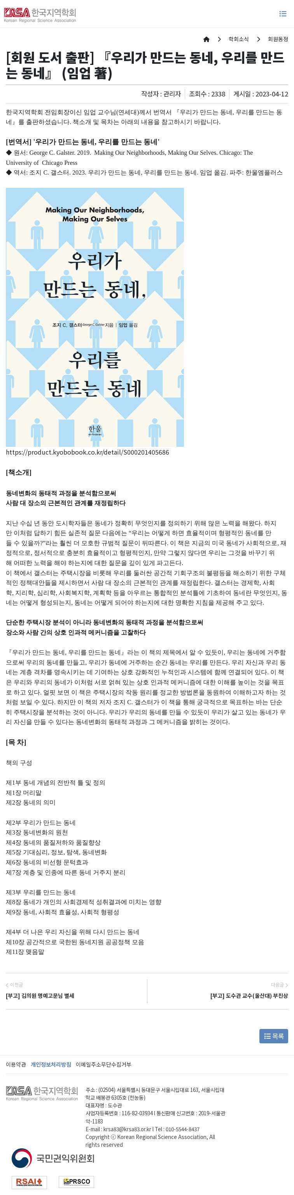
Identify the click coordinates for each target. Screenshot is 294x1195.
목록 (274, 1036)
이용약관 (16, 1064)
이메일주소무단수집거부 (103, 1064)
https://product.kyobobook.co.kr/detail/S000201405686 (87, 452)
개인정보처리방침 (51, 1064)
